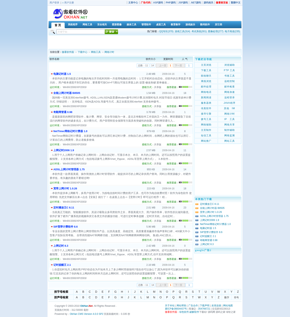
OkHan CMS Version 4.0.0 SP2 (86, 314)
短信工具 (206, 135)
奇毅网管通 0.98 (62, 112)
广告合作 (193, 305)
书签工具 (229, 75)
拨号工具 (206, 119)
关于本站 (170, 305)
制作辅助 (229, 130)
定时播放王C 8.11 (63, 207)
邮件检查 (229, 86)
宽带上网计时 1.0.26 (65, 188)
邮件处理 (206, 86)
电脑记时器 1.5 (62, 73)
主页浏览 (206, 65)
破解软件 (194, 312)
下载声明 (204, 305)
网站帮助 (181, 305)
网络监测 (229, 135)
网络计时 (109, 52)
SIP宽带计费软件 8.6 (65, 226)
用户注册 (69, 2)
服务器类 (206, 103)
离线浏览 (206, 81)
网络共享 (229, 124)
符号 (236, 297)
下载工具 (206, 70)
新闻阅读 (206, 97)
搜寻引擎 (206, 113)
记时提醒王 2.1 (62, 264)
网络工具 (96, 52)
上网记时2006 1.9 (63, 150)
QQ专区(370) (166, 31)
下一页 (178, 65)
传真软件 (206, 108)
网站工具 (229, 141)
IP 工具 (229, 119)
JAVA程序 (229, 103)
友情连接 (216, 305)
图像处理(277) (215, 31)
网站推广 (206, 141)
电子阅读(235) (232, 31)
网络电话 (206, 92)
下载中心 (82, 52)
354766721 (204, 308)
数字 (226, 297)
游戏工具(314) (182, 31)
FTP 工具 (229, 70)
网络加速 (229, 92)
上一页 (162, 65)
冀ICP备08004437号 (176, 308)
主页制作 (206, 130)
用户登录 (54, 2)
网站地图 (228, 305)
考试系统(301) (199, 31)
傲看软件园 (68, 52)
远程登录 (229, 97)
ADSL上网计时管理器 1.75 (69, 169)
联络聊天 (206, 75)
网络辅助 (206, 124)
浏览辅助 (229, 65)
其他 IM (229, 108)
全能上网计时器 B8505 (66, 92)
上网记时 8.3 (60, 245)
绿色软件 (184, 312)
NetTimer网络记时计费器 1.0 (70, 131)
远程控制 (229, 81)
